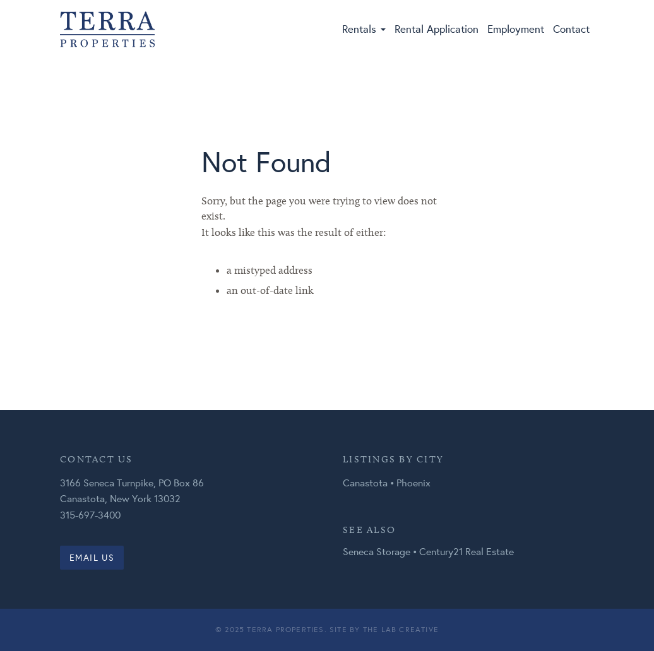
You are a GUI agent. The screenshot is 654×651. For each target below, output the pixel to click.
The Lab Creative (401, 629)
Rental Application (437, 28)
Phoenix (413, 482)
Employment (515, 28)
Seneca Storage (376, 551)
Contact (571, 28)
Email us (91, 557)
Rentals (364, 28)
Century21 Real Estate (466, 551)
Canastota (365, 482)
